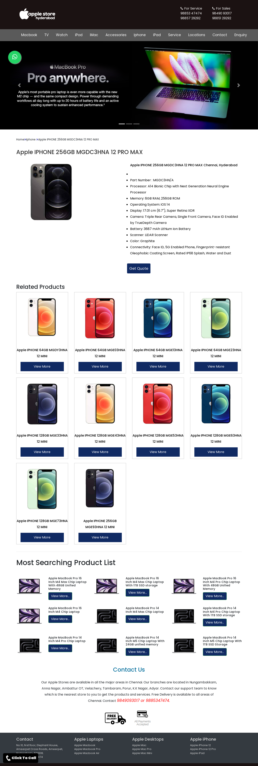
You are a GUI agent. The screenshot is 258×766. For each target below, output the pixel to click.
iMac (94, 34)
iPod (79, 34)
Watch (62, 34)
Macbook (29, 34)
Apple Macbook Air (86, 753)
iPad (157, 34)
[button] (19, 85)
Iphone (140, 34)
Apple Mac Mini (142, 753)
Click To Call (20, 758)
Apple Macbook (84, 745)
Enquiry (240, 34)
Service (174, 34)
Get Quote (138, 268)
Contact (219, 34)
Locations (196, 34)
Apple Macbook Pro (87, 749)
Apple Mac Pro (141, 749)
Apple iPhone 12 (200, 745)
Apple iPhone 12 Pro (203, 749)
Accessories (116, 34)
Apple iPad (197, 753)
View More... (60, 596)
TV (46, 34)
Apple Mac (139, 745)
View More (42, 366)
